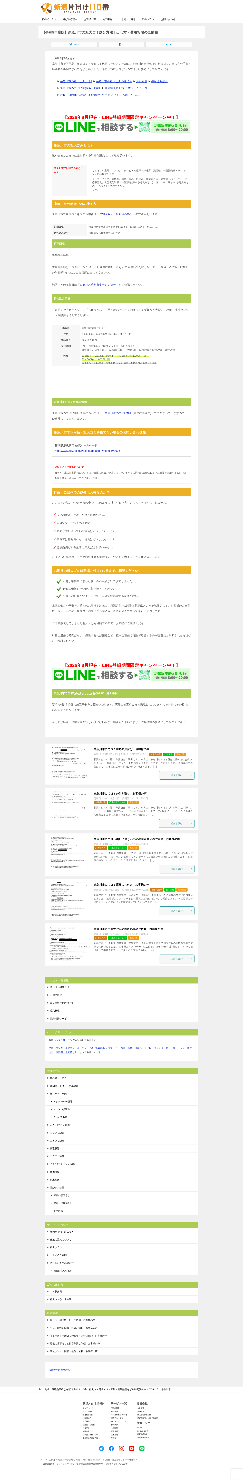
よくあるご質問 (58, 1265)
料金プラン (148, 29)
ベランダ (158, 1058)
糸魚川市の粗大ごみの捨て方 (114, 91)
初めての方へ (49, 29)
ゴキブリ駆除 (57, 1150)
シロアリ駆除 (57, 1142)
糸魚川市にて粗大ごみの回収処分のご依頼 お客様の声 (128, 939)
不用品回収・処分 (117, 812)
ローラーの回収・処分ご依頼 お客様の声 (72, 1330)
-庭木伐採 (114, 1441)
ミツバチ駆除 (60, 1127)
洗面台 (138, 1058)
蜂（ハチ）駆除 (58, 1103)
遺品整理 (55, 1020)
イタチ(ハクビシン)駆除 (62, 1174)
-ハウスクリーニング (118, 1431)
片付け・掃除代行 (59, 997)
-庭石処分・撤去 (117, 1428)
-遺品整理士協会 (143, 1447)
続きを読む (182, 785)
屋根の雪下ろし (61, 1205)
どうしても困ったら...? (125, 104)
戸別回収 (141, 91)
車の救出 (58, 1221)
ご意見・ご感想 (127, 29)
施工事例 (107, 29)
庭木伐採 (55, 1182)
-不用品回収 (115, 1418)
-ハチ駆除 (114, 1438)
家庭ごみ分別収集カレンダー (98, 294)
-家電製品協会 (142, 1444)
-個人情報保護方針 (144, 1425)
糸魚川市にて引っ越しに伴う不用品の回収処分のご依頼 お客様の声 (137, 849)
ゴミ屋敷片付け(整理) (61, 1012)
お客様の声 (90, 29)
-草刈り (113, 1448)
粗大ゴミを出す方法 (60, 1309)
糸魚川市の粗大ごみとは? (76, 91)
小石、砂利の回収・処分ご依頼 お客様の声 (74, 1337)
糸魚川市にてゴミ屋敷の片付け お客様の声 (121, 759)
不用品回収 (56, 1005)
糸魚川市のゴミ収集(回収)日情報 (80, 98)
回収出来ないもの (62, 1280)
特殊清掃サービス (59, 1028)
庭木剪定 (55, 1189)
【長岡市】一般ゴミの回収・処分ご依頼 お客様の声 (78, 1345)
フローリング (56, 1058)
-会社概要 (140, 1418)
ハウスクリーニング (64, 1050)
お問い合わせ (168, 29)
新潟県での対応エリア (62, 1241)
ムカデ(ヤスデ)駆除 (60, 1135)
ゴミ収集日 (56, 1301)
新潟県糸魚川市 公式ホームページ (126, 98)
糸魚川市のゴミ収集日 (119, 423)
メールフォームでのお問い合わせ (171, 19)
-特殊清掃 (114, 1435)
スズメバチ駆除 (61, 1119)
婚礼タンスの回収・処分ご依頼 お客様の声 (74, 1361)
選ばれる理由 (70, 29)
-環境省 (139, 1437)
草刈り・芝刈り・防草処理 (64, 1096)
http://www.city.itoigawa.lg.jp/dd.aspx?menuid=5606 (87, 460)
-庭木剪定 (114, 1445)
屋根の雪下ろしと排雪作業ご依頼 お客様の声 (75, 1353)
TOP (98, 1399)
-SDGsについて (142, 1441)
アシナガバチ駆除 (62, 1111)
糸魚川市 (181, 764)
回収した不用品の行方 (62, 1273)
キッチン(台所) (85, 1058)
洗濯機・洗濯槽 (64, 1062)
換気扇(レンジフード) (106, 1058)
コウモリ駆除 (57, 1166)
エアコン (70, 1058)
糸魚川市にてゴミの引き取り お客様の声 (120, 803)
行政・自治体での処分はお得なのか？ (83, 104)
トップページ (88, 1418)
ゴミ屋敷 (168, 764)
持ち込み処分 (159, 91)
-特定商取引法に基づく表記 (147, 1428)
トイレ (147, 1058)
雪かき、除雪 (57, 1197)
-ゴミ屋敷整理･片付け (119, 1425)
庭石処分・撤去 (58, 1088)
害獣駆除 (55, 1158)
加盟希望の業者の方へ (60, 1380)
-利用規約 (140, 1421)
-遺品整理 (114, 1421)
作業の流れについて (60, 1249)
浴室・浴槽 (126, 1058)
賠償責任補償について (91, 1445)
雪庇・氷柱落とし (62, 1213)
